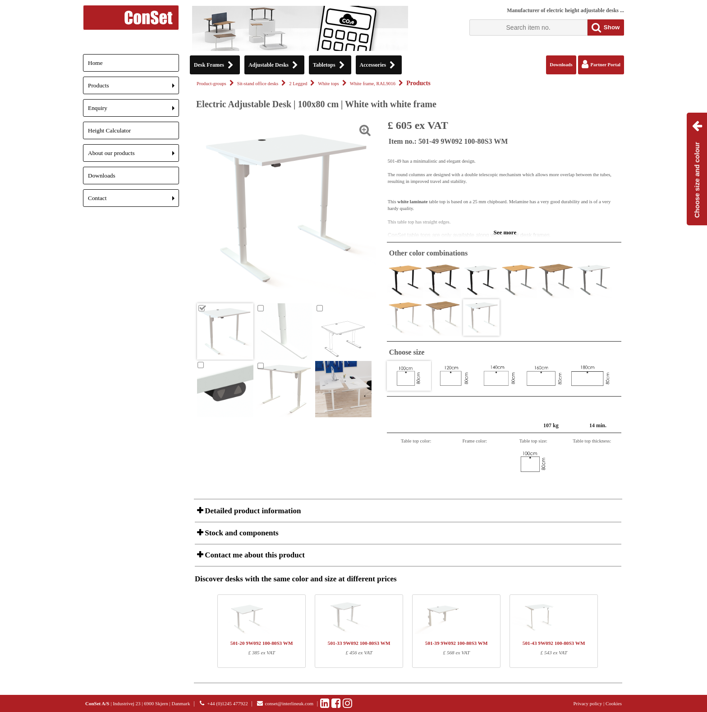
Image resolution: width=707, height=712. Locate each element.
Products (133, 88)
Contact (133, 201)
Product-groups (211, 83)
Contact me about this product (254, 555)
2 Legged (298, 83)
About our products (133, 156)
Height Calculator (109, 130)
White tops (328, 83)
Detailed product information (252, 511)
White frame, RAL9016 (373, 83)
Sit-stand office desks (258, 83)
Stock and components (241, 533)
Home (95, 62)
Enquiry (133, 111)
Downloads (101, 175)
